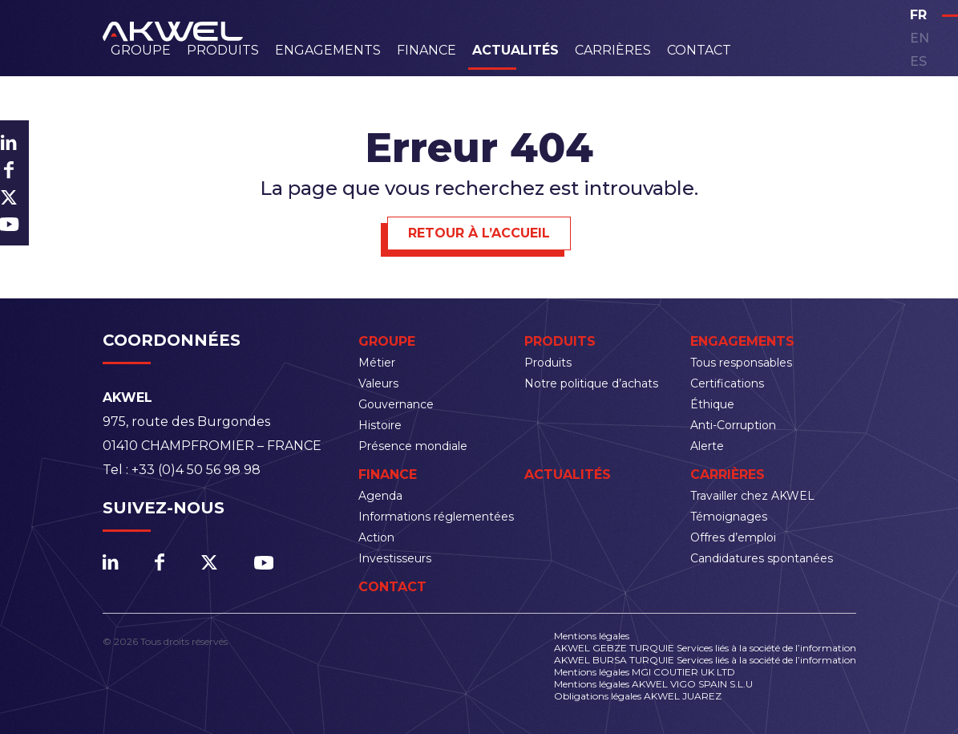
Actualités (515, 50)
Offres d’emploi (733, 537)
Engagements (328, 50)
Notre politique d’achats (591, 383)
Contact (699, 50)
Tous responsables (741, 362)
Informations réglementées (436, 516)
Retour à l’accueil (479, 233)
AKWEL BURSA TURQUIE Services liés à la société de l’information (705, 660)
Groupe (141, 50)
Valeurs (378, 383)
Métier (376, 362)
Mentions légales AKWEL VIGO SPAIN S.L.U (653, 684)
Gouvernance (396, 404)
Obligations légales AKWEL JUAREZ (638, 696)
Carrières (613, 50)
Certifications (727, 383)
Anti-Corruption (733, 425)
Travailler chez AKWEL (752, 496)
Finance (426, 50)
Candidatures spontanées (761, 558)
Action (376, 537)
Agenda (380, 496)
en (919, 38)
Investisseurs (394, 558)
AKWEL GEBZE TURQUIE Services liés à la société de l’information (705, 648)
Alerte (707, 446)
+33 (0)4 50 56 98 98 (196, 469)
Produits (223, 50)
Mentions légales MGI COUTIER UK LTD (644, 672)
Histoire (380, 425)
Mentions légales (591, 636)
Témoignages (728, 516)
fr (918, 14)
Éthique (712, 404)
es (918, 61)
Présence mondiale (412, 446)
